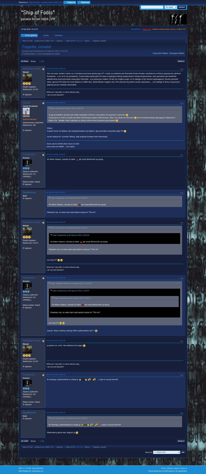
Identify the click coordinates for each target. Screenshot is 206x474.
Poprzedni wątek (160, 53)
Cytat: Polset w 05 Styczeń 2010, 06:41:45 (67, 108)
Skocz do (148, 452)
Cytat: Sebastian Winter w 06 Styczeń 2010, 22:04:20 (71, 283)
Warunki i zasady (173, 468)
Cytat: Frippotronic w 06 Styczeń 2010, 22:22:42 (69, 418)
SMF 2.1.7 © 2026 (25, 468)
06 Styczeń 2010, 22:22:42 (56, 374)
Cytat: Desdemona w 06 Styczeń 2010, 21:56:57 (69, 228)
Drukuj (181, 61)
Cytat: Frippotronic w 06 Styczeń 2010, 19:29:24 (69, 198)
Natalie (26, 102)
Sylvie (87, 41)
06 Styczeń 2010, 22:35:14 (56, 412)
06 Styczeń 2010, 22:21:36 (56, 340)
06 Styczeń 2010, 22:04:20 (56, 222)
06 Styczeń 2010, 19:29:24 (56, 154)
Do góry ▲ (183, 468)
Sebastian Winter (32, 68)
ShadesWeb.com (37, 471)
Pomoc (163, 468)
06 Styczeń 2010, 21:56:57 (56, 192)
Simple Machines (37, 468)
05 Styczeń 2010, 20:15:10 (56, 68)
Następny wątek (177, 53)
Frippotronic (29, 154)
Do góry (25, 441)
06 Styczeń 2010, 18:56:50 (56, 102)
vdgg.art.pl (146, 29)
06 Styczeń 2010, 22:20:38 (56, 278)
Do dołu (24, 61)
